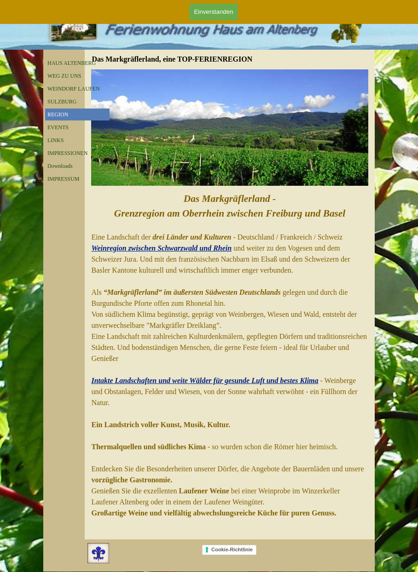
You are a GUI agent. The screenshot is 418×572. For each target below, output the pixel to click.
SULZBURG (61, 101)
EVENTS (58, 127)
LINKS (55, 140)
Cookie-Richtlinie (232, 549)
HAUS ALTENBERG (71, 63)
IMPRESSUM (63, 179)
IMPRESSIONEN (67, 153)
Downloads (60, 166)
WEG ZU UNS (64, 76)
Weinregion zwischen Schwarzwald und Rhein (161, 248)
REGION (57, 114)
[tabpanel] (229, 355)
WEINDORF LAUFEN (73, 89)
